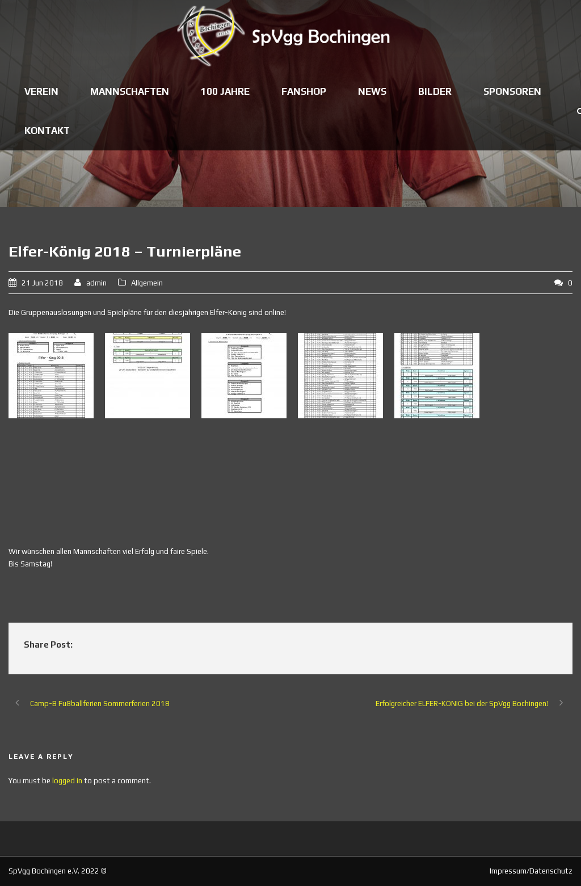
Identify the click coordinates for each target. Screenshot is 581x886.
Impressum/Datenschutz (531, 871)
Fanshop (303, 91)
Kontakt (47, 130)
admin (96, 283)
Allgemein (147, 283)
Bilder (435, 91)
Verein (41, 91)
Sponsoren (512, 91)
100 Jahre (225, 91)
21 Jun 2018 (42, 283)
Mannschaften (129, 91)
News (372, 91)
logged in (67, 780)
